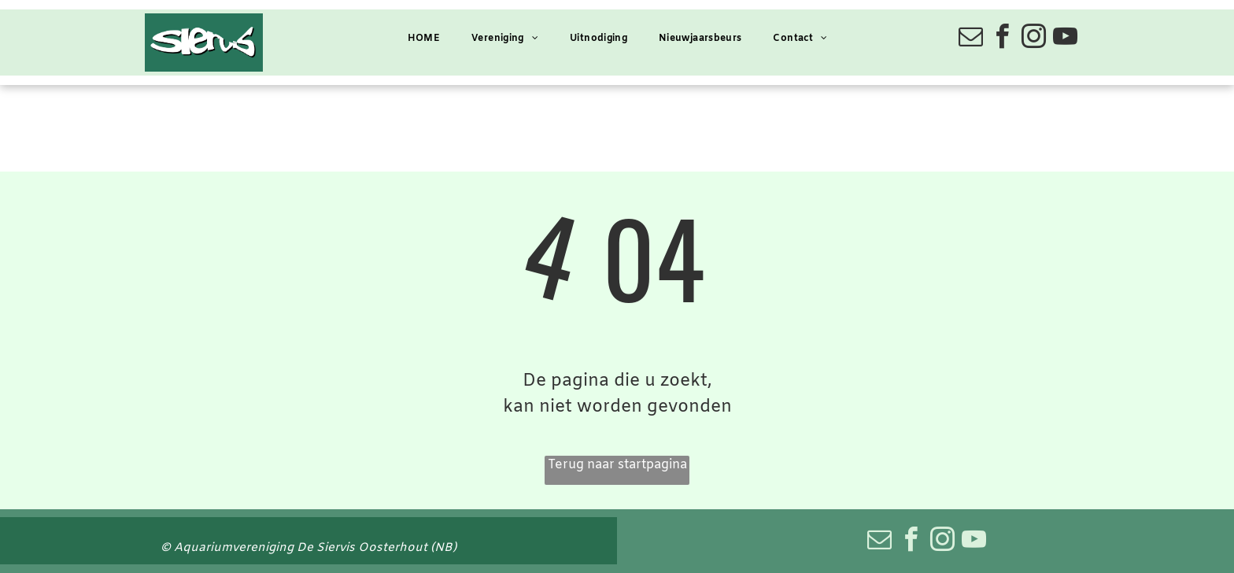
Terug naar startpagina (617, 465)
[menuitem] (424, 39)
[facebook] (1002, 39)
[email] (970, 39)
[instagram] (1033, 39)
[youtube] (1065, 39)
